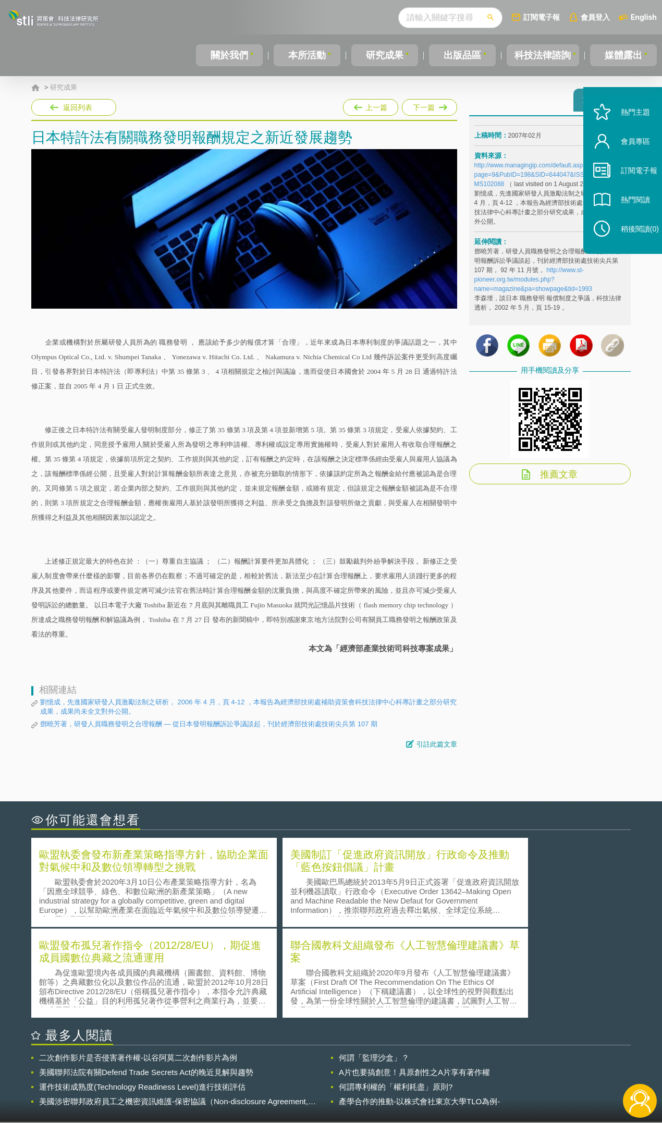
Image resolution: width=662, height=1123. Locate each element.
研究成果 (382, 55)
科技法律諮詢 (541, 55)
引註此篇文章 (436, 744)
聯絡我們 (334, 1080)
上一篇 (370, 105)
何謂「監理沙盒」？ (374, 965)
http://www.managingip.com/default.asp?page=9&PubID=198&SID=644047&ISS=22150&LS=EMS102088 (549, 179)
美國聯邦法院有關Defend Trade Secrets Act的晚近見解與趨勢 (146, 979)
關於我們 (229, 55)
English (644, 17)
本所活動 (305, 55)
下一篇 (429, 105)
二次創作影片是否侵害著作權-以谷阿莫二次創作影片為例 (138, 965)
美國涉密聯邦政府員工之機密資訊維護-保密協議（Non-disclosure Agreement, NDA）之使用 (173, 1009)
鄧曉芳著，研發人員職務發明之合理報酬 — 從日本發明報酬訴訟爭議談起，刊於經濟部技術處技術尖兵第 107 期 (208, 724)
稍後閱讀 (631, 248)
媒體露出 (624, 55)
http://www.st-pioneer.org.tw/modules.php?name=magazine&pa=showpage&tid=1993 (533, 284)
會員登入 (595, 17)
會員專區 (626, 160)
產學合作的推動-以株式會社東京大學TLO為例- (419, 1009)
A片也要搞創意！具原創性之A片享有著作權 (414, 979)
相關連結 (540, 1065)
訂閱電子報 (541, 17)
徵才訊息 (398, 1065)
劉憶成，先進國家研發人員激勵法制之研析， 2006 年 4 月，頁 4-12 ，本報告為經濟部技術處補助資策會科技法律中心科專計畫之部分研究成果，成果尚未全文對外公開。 (248, 706)
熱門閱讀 (626, 219)
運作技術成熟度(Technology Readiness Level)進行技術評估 (142, 994)
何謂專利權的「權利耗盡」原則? (395, 994)
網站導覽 (398, 1080)
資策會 (480, 1065)
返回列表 (77, 107)
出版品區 (459, 55)
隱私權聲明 (338, 1065)
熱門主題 (626, 131)
